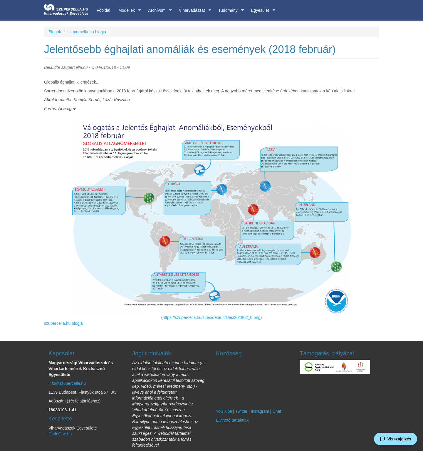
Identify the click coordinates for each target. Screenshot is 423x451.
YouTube (224, 411)
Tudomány (229, 10)
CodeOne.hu (60, 434)
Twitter (241, 411)
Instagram (260, 411)
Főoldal (103, 10)
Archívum (158, 10)
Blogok (54, 31)
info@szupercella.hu (67, 383)
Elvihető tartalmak (232, 420)
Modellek (127, 10)
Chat (277, 411)
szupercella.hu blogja (86, 31)
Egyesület (261, 10)
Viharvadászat (193, 10)
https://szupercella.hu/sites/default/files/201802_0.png (211, 317)
